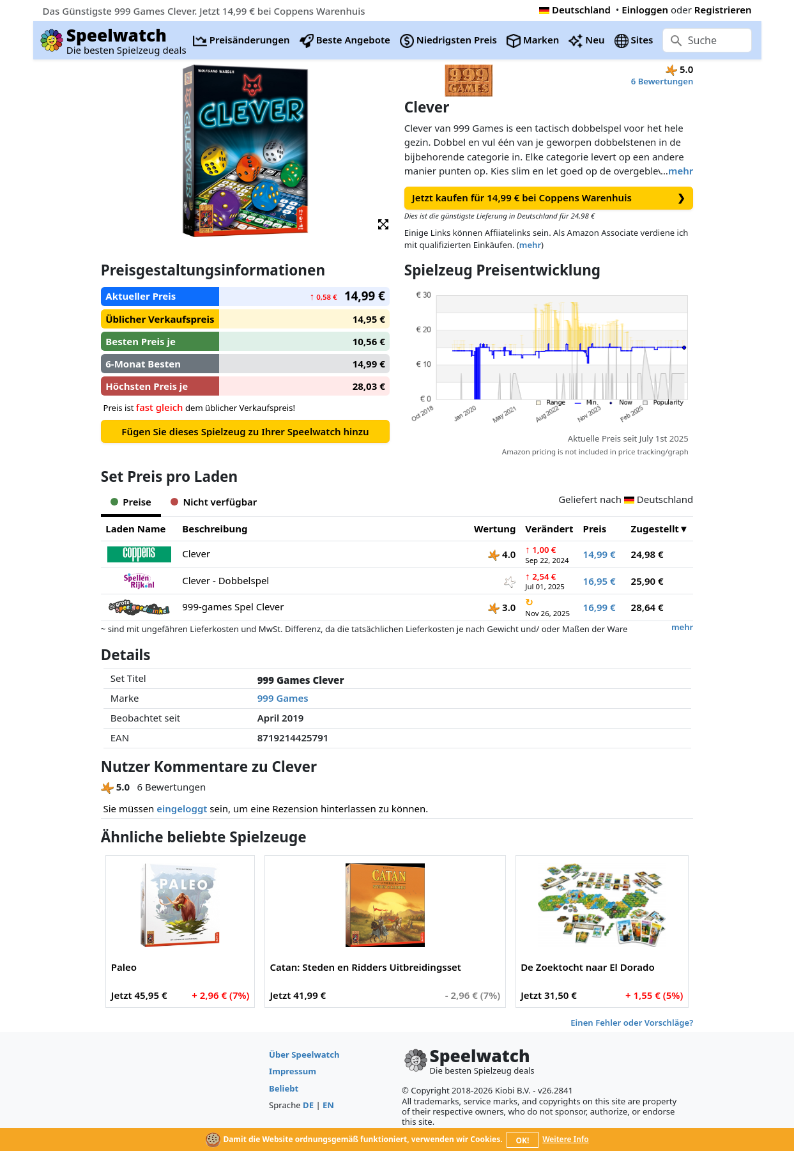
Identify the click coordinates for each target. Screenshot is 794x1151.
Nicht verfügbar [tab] (214, 501)
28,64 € (647, 607)
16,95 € (599, 581)
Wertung (494, 528)
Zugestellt (655, 528)
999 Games (283, 697)
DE (308, 1105)
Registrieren (723, 9)
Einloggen (645, 9)
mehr (680, 170)
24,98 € (647, 554)
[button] (383, 223)
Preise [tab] (131, 501)
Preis (595, 528)
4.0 (501, 554)
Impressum (292, 1071)
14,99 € (599, 554)
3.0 (501, 607)
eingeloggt (182, 808)
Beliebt (283, 1088)
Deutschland (575, 9)
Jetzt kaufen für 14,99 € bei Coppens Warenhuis (548, 197)
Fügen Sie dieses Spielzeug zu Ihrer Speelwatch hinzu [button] (245, 431)
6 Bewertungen (662, 81)
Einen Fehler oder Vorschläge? (631, 1022)
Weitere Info (565, 1139)
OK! (522, 1140)
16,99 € (599, 607)
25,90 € (647, 581)
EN (328, 1105)
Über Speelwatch (304, 1054)
